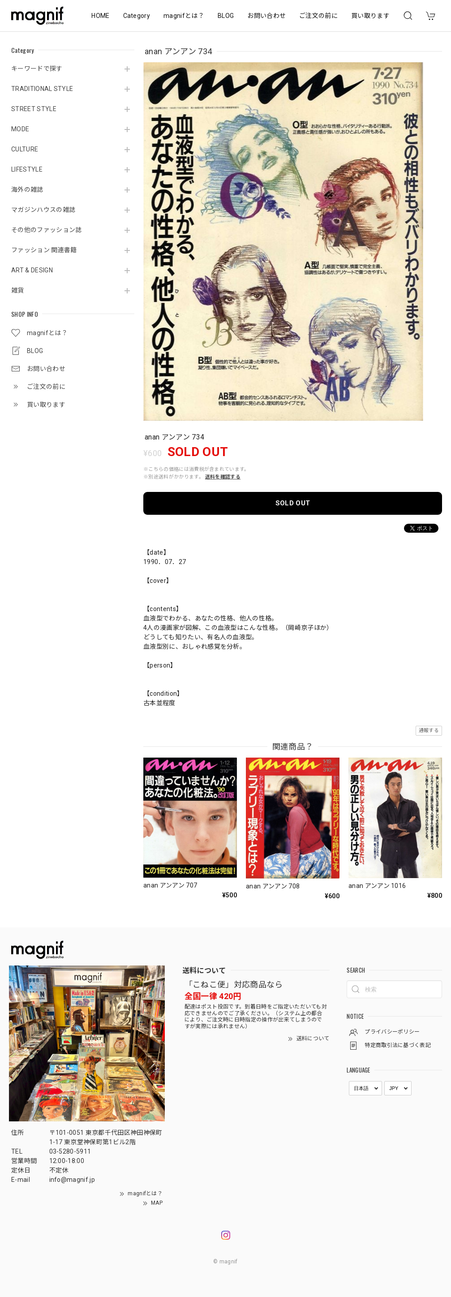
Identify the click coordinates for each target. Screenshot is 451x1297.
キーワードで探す (37, 68)
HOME (100, 15)
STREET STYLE (33, 108)
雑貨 (17, 290)
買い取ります (370, 15)
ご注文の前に (318, 15)
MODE (20, 129)
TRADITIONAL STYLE (42, 88)
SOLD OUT (292, 503)
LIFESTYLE (27, 169)
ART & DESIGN (32, 270)
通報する (429, 730)
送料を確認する (223, 477)
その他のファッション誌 (46, 229)
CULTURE (24, 149)
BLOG (226, 15)
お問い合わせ (266, 15)
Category (136, 15)
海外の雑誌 (27, 189)
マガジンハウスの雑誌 (43, 209)
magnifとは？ (183, 15)
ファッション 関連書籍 (44, 250)
